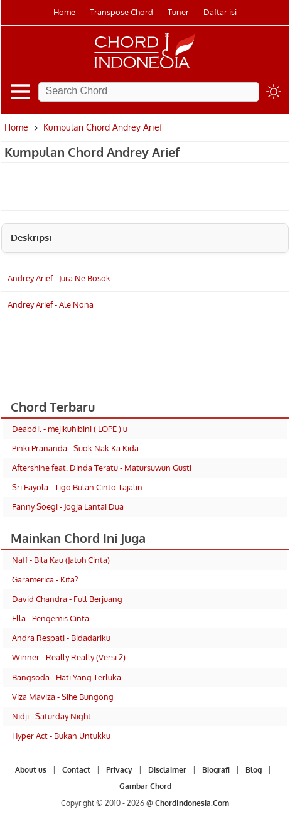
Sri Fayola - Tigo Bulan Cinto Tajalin (77, 487)
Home (64, 12)
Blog (253, 769)
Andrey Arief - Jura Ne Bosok (59, 278)
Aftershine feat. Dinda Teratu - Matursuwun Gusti (101, 468)
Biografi (216, 769)
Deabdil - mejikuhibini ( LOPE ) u (69, 429)
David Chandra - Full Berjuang (67, 599)
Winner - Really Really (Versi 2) (69, 657)
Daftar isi (220, 12)
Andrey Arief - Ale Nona (51, 304)
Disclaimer (167, 769)
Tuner (178, 12)
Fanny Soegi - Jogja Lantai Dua (68, 506)
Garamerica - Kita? (45, 579)
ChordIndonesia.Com (192, 803)
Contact (76, 769)
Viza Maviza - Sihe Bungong (63, 697)
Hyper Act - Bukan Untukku (61, 736)
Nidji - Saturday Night (51, 716)
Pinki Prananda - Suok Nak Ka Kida (75, 448)
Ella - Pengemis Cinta (50, 618)
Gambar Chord (145, 786)
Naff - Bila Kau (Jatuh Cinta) (61, 560)
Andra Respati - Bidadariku (61, 638)
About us (30, 769)
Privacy (119, 769)
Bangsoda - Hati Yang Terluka (66, 677)
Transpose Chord (121, 12)
